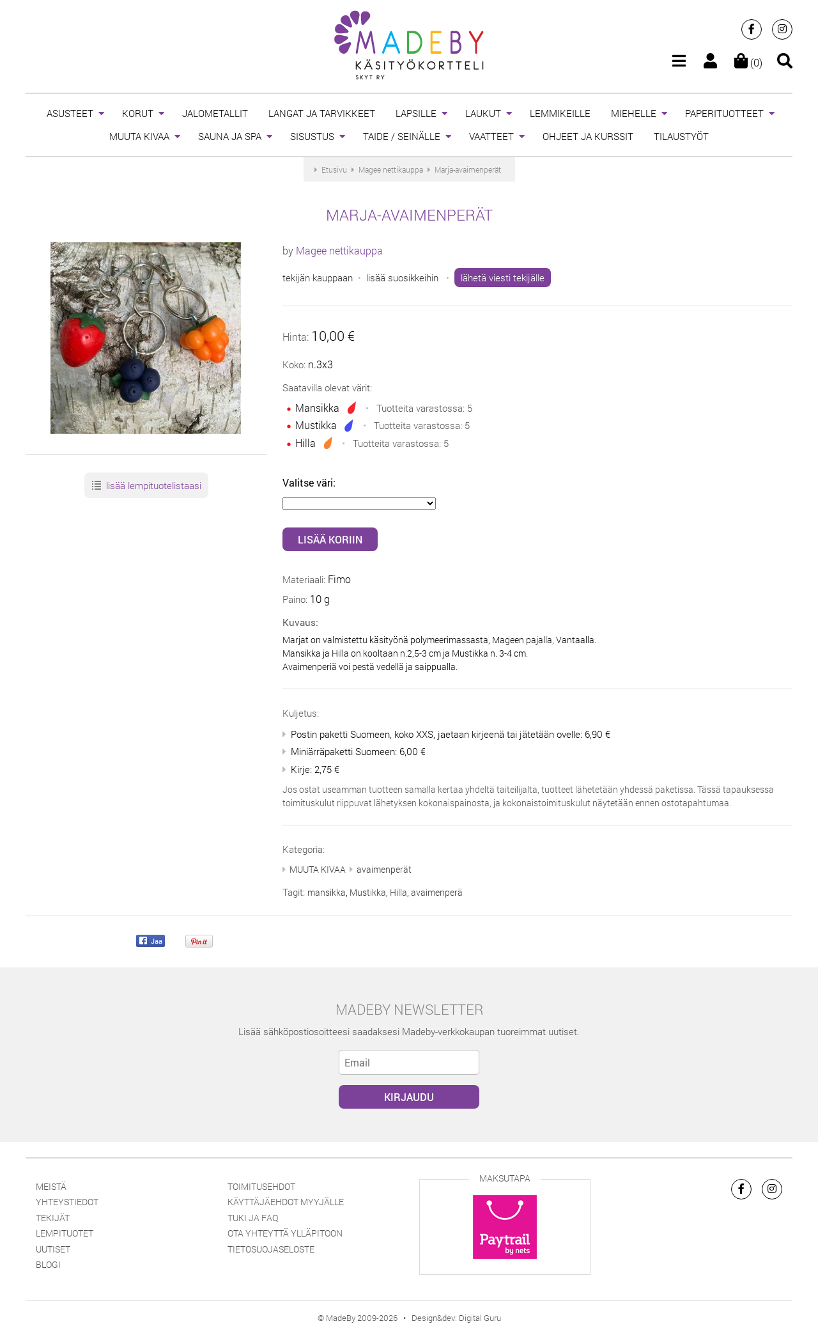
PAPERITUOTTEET (724, 113)
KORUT (137, 113)
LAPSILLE (416, 113)
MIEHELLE (633, 113)
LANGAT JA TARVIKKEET (321, 113)
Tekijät (53, 1218)
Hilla (398, 892)
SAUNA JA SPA (229, 136)
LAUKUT (483, 113)
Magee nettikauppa (339, 250)
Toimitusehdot (261, 1186)
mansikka (326, 892)
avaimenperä (437, 892)
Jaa (150, 942)
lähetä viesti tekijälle (502, 277)
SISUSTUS (312, 136)
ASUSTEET (70, 113)
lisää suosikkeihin (402, 277)
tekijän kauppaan (317, 277)
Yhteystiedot (67, 1202)
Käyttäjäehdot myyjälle (286, 1202)
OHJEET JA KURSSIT (588, 136)
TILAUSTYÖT (681, 136)
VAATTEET (491, 136)
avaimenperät (384, 869)
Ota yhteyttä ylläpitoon (285, 1233)
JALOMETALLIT (215, 113)
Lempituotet (64, 1233)
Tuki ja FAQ (253, 1218)
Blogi (48, 1264)
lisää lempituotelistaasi (146, 486)
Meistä (51, 1186)
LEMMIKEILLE (560, 113)
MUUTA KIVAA (139, 136)
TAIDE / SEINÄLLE (401, 136)
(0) (748, 62)
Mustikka (368, 892)
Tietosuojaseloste (271, 1249)
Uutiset (53, 1249)
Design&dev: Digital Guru (456, 1317)
